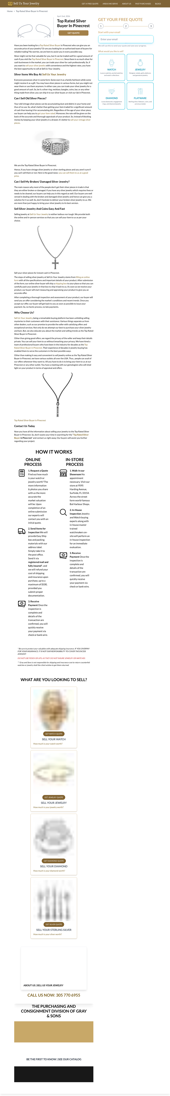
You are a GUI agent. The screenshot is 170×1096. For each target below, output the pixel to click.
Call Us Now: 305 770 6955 (53, 995)
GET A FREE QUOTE (90, 4)
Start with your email (109, 32)
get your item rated (46, 113)
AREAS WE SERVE (110, 4)
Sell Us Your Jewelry (54, 74)
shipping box (61, 283)
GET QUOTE (74, 33)
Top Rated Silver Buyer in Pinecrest (47, 59)
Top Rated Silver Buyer (50, 45)
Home (10, 11)
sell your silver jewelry (36, 65)
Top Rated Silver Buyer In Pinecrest (32, 11)
